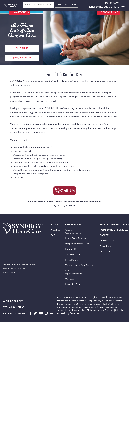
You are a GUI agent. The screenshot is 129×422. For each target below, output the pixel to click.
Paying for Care (73, 284)
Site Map (119, 310)
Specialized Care (73, 254)
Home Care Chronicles (114, 230)
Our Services (73, 225)
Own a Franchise (13, 307)
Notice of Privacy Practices (100, 310)
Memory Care (72, 249)
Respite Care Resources (114, 225)
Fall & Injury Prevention (73, 272)
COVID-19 (105, 252)
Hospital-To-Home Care (77, 244)
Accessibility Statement (68, 313)
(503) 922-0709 (13, 301)
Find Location (67, 5)
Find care (22, 48)
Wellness (69, 279)
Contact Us (108, 12)
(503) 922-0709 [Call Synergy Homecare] (22, 58)
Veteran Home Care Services (79, 265)
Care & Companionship (73, 231)
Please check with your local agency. (99, 307)
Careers (105, 235)
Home (54, 225)
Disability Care (72, 260)
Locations (19, 12)
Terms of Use (63, 310)
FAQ (53, 235)
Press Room (105, 246)
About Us (55, 230)
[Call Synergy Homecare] (64, 191)
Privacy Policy (78, 310)
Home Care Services (75, 238)
